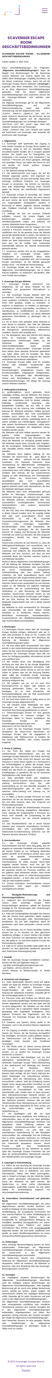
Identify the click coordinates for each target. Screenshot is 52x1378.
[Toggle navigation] (44, 11)
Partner (26, 1370)
